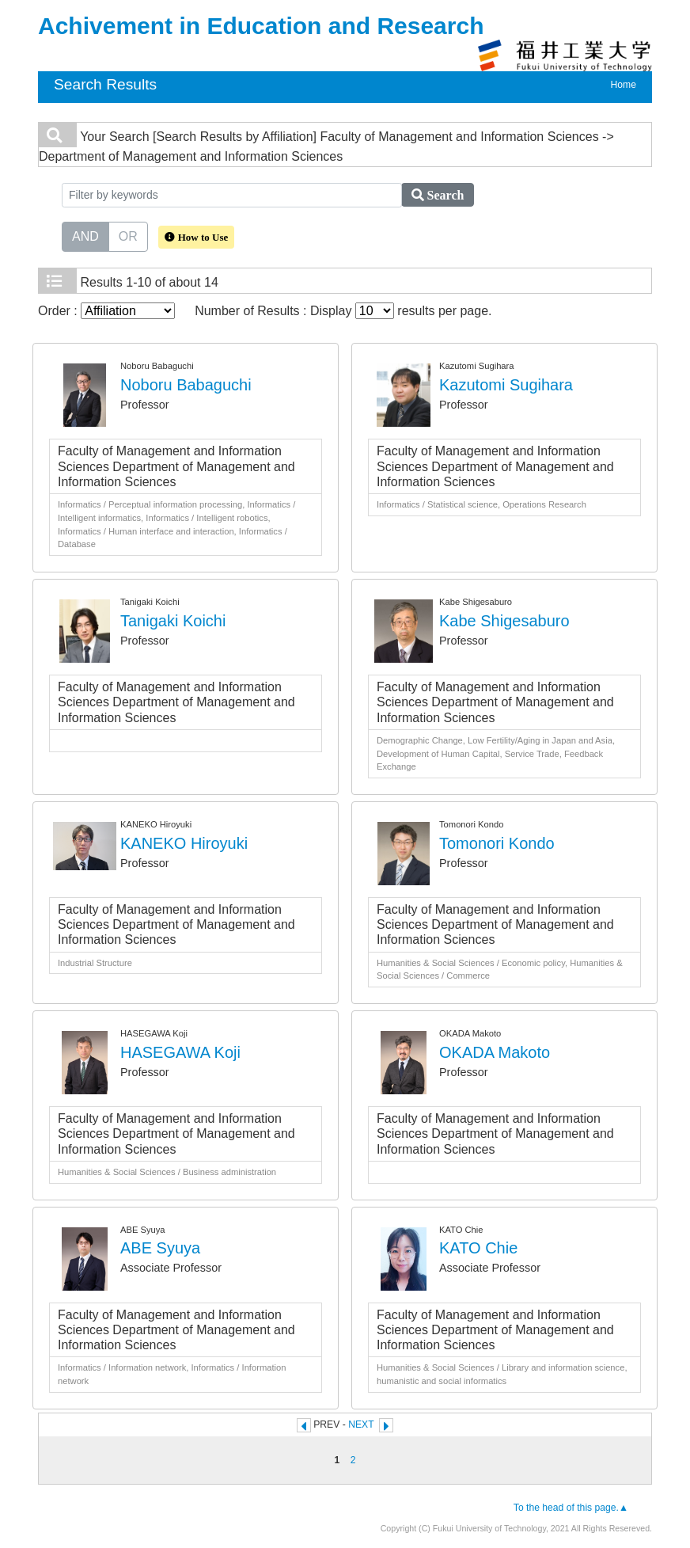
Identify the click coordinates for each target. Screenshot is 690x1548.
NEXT (360, 1424)
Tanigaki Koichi (173, 620)
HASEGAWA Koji (180, 1052)
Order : (106, 310)
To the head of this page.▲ (571, 1507)
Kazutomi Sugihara (506, 385)
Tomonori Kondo (497, 843)
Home (623, 84)
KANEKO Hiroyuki (184, 843)
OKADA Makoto (494, 1052)
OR (128, 235)
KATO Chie (478, 1248)
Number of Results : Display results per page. (343, 310)
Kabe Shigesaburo (504, 620)
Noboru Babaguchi (186, 385)
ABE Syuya (160, 1248)
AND (85, 235)
